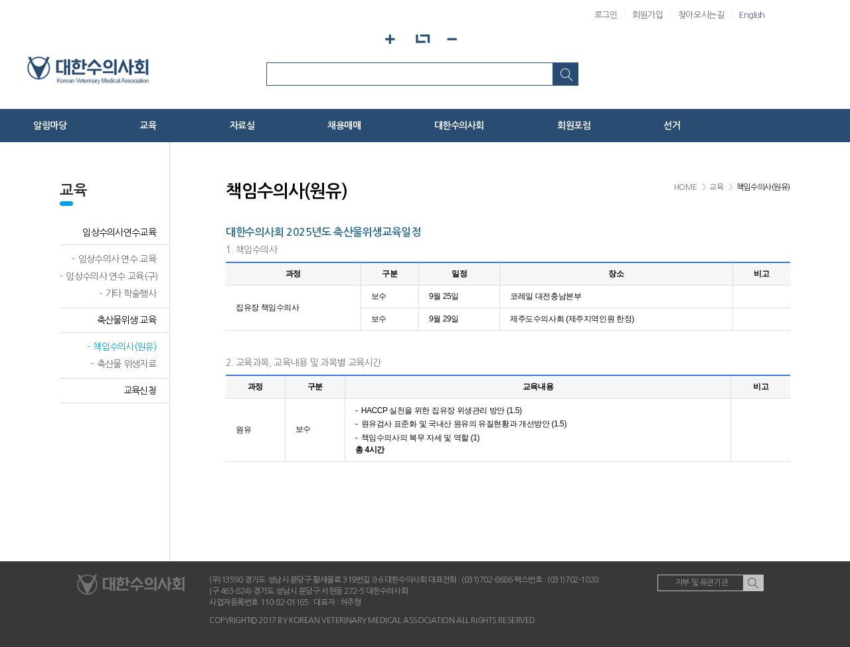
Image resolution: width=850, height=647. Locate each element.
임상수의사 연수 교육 (117, 259)
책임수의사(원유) (124, 346)
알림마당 (49, 125)
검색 (565, 74)
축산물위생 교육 (126, 320)
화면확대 (386, 39)
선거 (671, 125)
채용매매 (344, 125)
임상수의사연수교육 (119, 232)
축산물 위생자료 (126, 364)
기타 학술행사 (130, 293)
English (752, 15)
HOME (685, 187)
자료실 (242, 125)
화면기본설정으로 (422, 39)
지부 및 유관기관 (701, 583)
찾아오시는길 (701, 15)
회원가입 (647, 15)
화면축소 (457, 39)
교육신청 (140, 390)
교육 (147, 125)
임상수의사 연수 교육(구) (111, 276)
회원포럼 (573, 125)
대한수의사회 (459, 125)
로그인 (606, 15)
